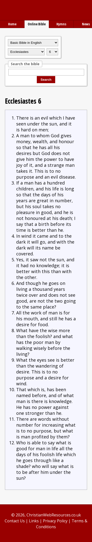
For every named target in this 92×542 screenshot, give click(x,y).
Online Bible (37, 24)
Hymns (61, 24)
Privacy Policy (55, 521)
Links (34, 521)
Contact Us (15, 521)
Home (12, 24)
